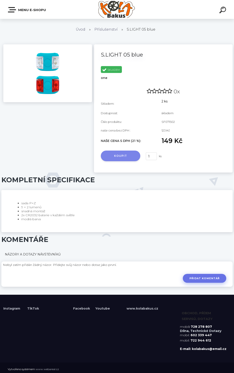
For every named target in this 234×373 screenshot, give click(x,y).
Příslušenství (106, 29)
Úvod (80, 29)
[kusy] (151, 156)
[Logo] (117, 9)
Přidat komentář (204, 278)
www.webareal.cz (47, 369)
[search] (223, 11)
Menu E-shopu (27, 9)
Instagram (12, 308)
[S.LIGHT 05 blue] (47, 46)
